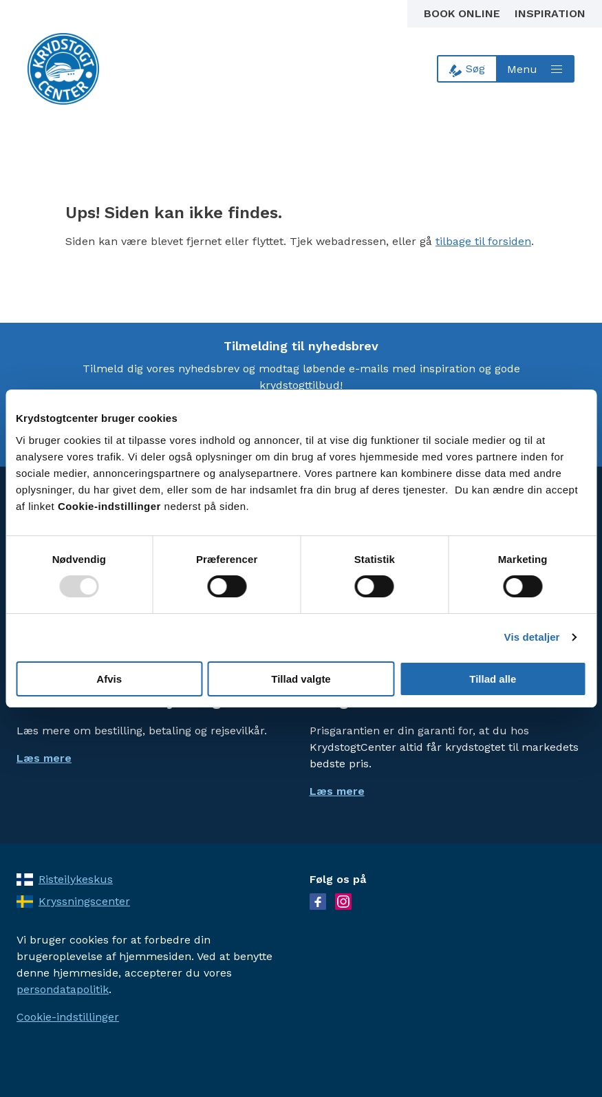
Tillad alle (492, 679)
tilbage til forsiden (483, 241)
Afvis (109, 679)
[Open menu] (535, 69)
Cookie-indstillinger (68, 1016)
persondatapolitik (63, 989)
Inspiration (550, 13)
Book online (464, 13)
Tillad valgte (300, 679)
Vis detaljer (532, 637)
